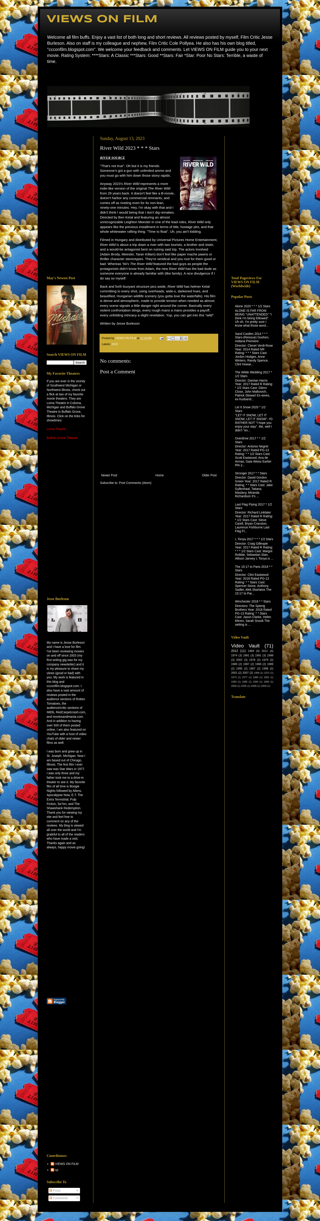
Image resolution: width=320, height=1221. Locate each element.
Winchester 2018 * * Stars (253, 601)
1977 (245, 677)
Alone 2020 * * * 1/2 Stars (252, 306)
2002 (239, 659)
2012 (234, 651)
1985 (245, 681)
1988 (258, 664)
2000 (234, 686)
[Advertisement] (67, 202)
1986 (234, 664)
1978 (252, 659)
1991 (258, 655)
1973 (234, 677)
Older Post (209, 475)
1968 (256, 672)
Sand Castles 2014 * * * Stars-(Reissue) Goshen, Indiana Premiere (252, 337)
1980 (255, 677)
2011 (265, 651)
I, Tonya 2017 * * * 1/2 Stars (254, 539)
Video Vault (245, 646)
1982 (266, 677)
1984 (251, 651)
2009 (263, 686)
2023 (115, 344)
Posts (55, 1190)
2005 (244, 686)
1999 (270, 655)
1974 (234, 655)
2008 (254, 686)
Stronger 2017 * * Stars (251, 473)
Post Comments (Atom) (135, 483)
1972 (267, 672)
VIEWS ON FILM (102, 19)
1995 (239, 668)
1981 (246, 655)
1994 (255, 681)
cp (56, 1170)
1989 (270, 664)
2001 (234, 672)
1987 (246, 664)
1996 (266, 681)
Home (48, 74)
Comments (58, 1198)
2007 (245, 672)
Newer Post (109, 475)
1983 (234, 681)
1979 (265, 659)
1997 (252, 668)
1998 (265, 668)
